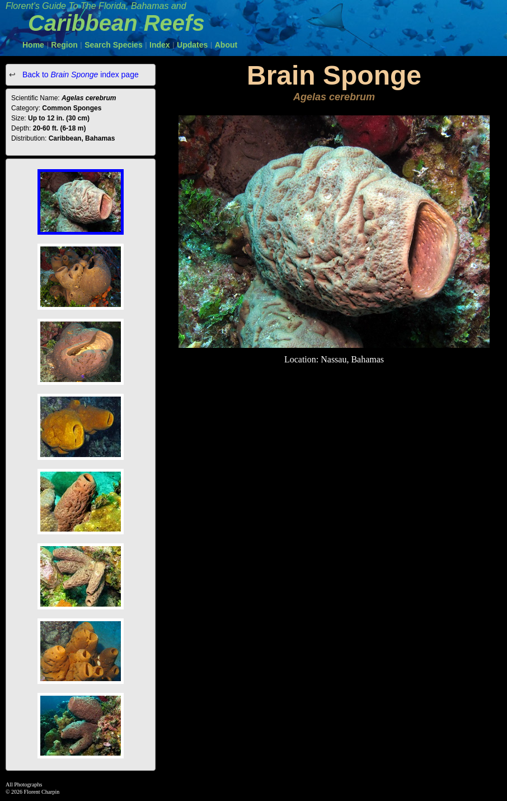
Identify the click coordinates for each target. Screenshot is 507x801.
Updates (192, 44)
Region (64, 44)
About (226, 44)
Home (33, 44)
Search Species (113, 44)
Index (159, 44)
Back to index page (79, 74)
